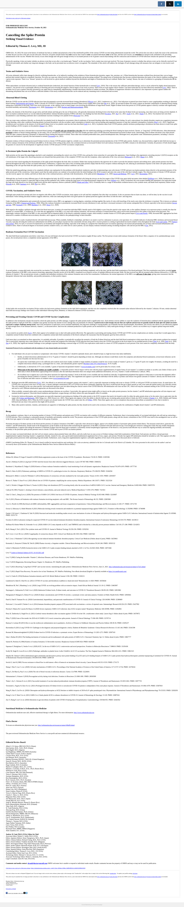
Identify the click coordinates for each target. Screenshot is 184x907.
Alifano (113, 180)
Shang (142, 157)
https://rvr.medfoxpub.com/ (117, 571)
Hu (36, 184)
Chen (155, 341)
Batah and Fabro (83, 182)
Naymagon (32, 107)
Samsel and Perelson (28, 203)
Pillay (90, 400)
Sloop (48, 205)
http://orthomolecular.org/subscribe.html (107, 14)
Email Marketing (86, 904)
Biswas (90, 101)
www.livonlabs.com (88, 367)
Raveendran (143, 174)
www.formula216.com (61, 378)
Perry (156, 122)
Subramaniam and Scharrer (25, 103)
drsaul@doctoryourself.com (37, 863)
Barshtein (35, 205)
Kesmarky (19, 205)
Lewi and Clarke (161, 222)
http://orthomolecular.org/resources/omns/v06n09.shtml (56, 725)
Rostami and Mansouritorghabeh (72, 107)
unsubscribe (113, 873)
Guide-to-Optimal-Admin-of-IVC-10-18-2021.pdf (27, 553)
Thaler (141, 114)
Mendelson (101, 174)
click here (134, 873)
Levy (98, 86)
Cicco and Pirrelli (142, 213)
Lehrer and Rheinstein (27, 398)
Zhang (42, 126)
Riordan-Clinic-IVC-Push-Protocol (95, 364)
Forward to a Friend (11, 888)
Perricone (77, 116)
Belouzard (128, 157)
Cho (146, 225)
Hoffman (151, 178)
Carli (85, 124)
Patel (166, 341)
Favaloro (108, 114)
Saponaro (23, 184)
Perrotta (9, 184)
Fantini (152, 398)
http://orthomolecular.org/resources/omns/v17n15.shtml (127, 567)
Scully (129, 114)
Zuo (7, 343)
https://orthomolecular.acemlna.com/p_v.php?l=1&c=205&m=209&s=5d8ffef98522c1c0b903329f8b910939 (58, 868)
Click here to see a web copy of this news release (18, 18)
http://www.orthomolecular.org (84, 712)
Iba (105, 103)
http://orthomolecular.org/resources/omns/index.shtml (147, 14)
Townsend (51, 136)
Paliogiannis (49, 107)
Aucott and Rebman (119, 174)
